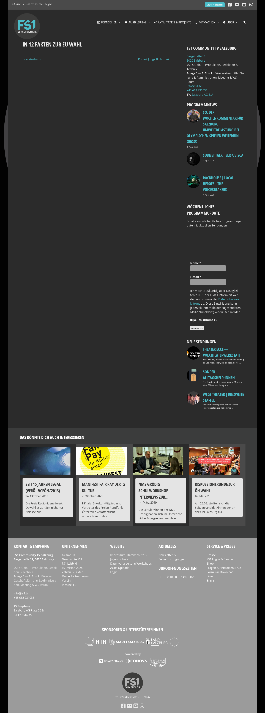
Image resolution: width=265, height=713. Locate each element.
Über (230, 22)
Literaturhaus (32, 59)
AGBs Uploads (119, 568)
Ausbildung (137, 22)
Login (114, 572)
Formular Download (220, 572)
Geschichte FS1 (72, 559)
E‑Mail (195, 277)
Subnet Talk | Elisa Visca (223, 155)
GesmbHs (68, 555)
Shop (210, 564)
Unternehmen (74, 546)
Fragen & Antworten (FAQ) (224, 568)
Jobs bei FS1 (70, 585)
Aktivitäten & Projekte (174, 22)
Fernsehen (109, 22)
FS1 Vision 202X (72, 568)
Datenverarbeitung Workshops (131, 564)
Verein (66, 581)
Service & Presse (221, 546)
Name (195, 263)
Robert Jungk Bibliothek (153, 59)
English (48, 4)
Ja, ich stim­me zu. (204, 320)
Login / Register (215, 4)
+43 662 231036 (34, 4)
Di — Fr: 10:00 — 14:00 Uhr (176, 577)
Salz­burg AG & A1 (203, 95)
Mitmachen (207, 22)
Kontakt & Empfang (31, 546)
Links (210, 576)
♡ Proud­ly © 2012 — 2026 (132, 697)
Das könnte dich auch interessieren (52, 437)
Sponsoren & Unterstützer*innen (132, 629)
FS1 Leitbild (69, 564)
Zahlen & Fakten (72, 572)
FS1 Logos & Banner (220, 559)
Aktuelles (167, 546)
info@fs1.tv (18, 4)
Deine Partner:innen (75, 576)
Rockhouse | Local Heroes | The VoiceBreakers (218, 183)
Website (117, 546)
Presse (211, 555)
